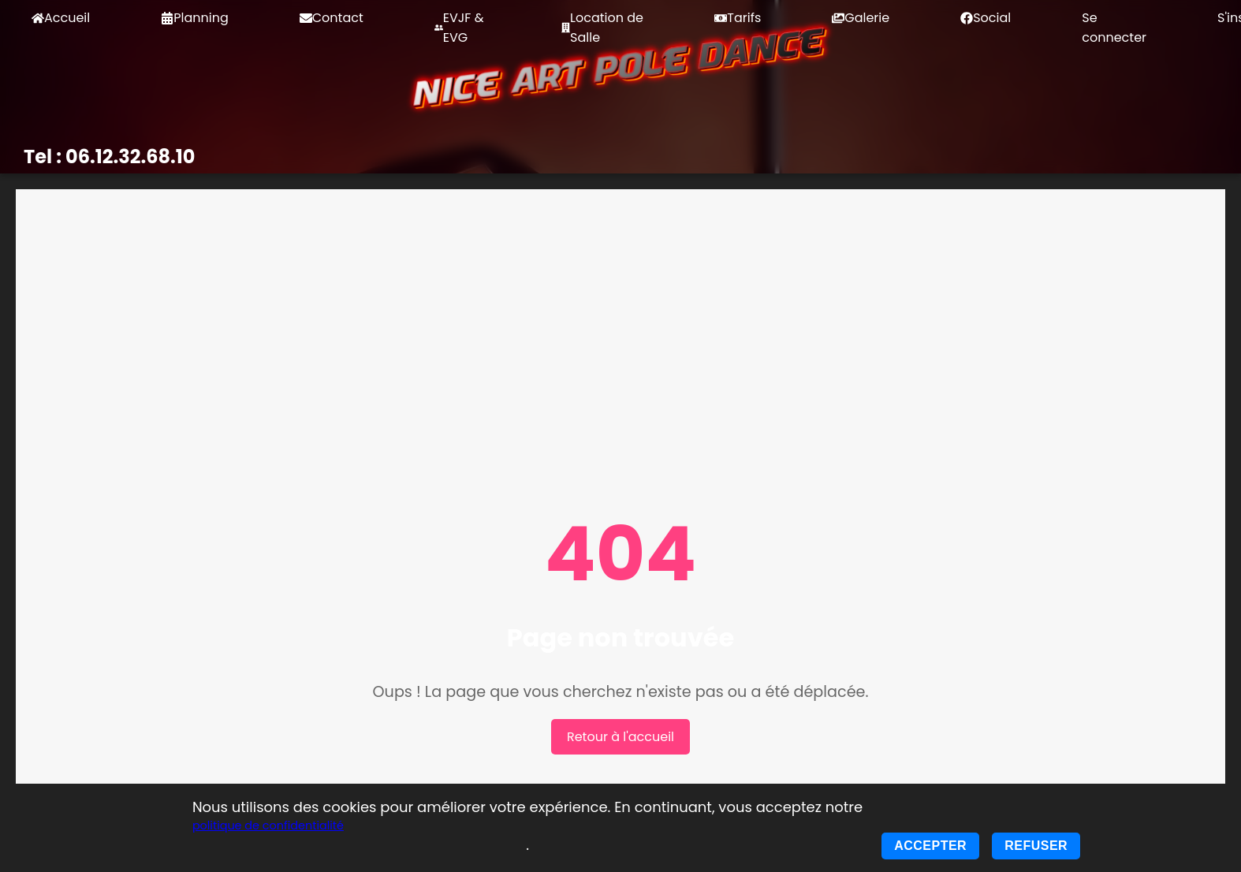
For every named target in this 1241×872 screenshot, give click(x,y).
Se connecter (1114, 28)
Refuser (1036, 845)
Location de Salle (602, 28)
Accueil (61, 18)
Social (985, 18)
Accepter (930, 845)
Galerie (860, 18)
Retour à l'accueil (620, 737)
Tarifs (737, 18)
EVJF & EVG (459, 28)
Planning (195, 18)
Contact (331, 18)
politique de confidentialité (268, 825)
